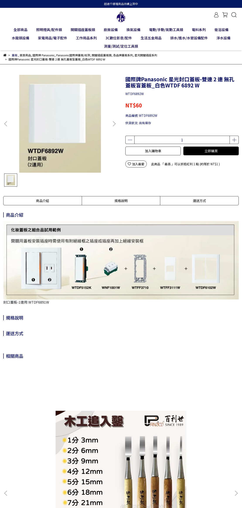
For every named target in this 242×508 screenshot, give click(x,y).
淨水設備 (223, 37)
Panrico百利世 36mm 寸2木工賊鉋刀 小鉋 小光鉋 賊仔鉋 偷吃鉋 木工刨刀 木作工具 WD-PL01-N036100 (91, 418)
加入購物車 (153, 151)
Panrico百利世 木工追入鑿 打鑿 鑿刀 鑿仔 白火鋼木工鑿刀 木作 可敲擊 (34, 418)
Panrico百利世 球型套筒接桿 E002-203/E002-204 (206, 418)
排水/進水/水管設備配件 (189, 37)
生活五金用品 (151, 37)
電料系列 (199, 29)
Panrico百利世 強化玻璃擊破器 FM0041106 (148, 418)
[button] (114, 123)
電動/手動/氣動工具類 (166, 29)
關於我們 (9, 465)
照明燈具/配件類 (49, 29)
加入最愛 (136, 164)
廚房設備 (111, 29)
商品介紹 (42, 200)
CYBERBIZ (103, 497)
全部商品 (20, 29)
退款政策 (44, 465)
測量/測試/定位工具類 (121, 46)
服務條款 (79, 465)
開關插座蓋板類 (83, 29)
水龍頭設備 (20, 37)
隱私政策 (62, 465)
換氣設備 (133, 29)
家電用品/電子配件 (52, 37)
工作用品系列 (86, 37)
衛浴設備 (221, 29)
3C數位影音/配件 (119, 37)
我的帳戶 (27, 465)
